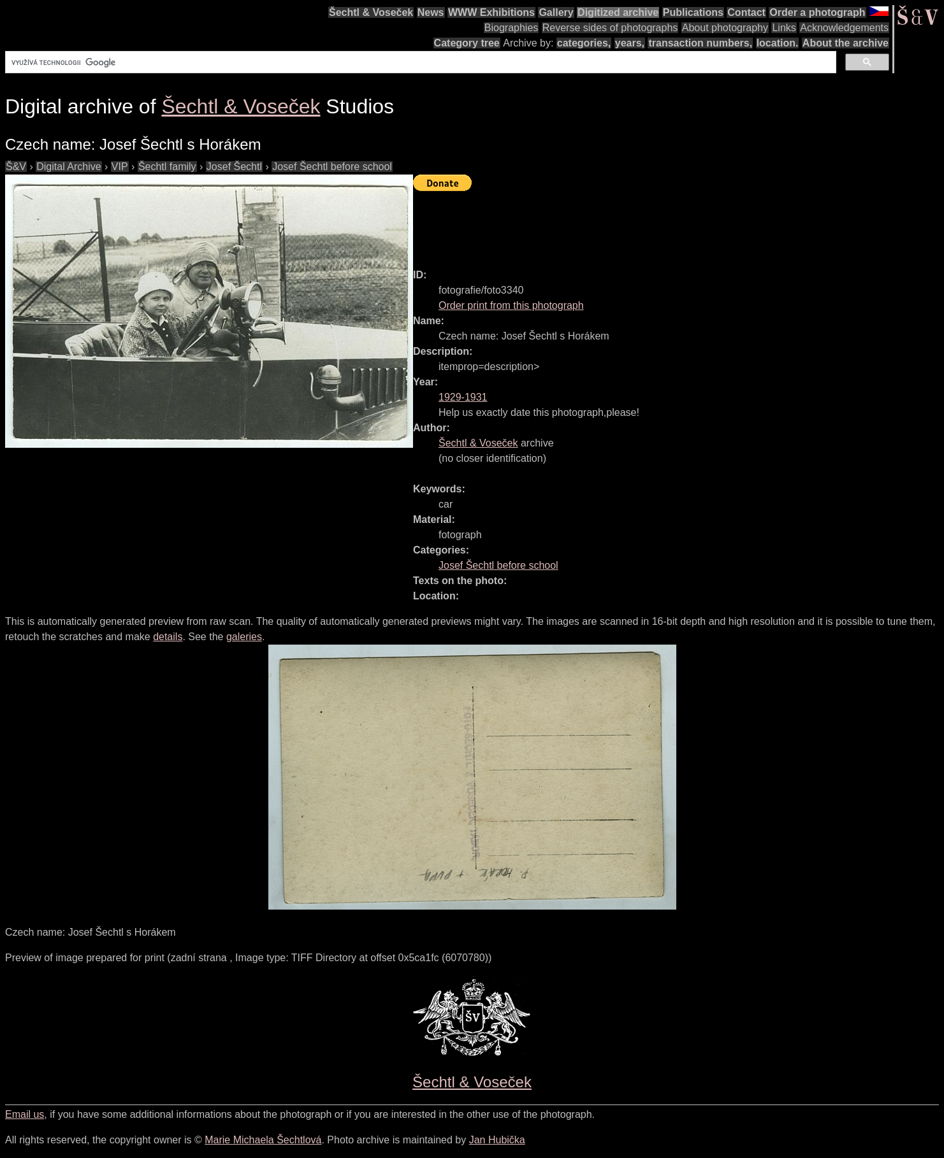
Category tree (467, 43)
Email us (24, 1114)
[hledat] (419, 62)
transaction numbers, (700, 43)
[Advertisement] (645, 224)
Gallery (556, 12)
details (167, 636)
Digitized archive (617, 12)
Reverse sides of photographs (610, 27)
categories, (584, 43)
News (431, 12)
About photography (725, 27)
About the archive (845, 43)
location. (778, 43)
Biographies (511, 27)
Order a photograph (817, 12)
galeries (244, 636)
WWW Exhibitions (491, 12)
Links (783, 27)
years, (629, 43)
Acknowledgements (844, 27)
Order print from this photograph (511, 305)
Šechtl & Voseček (371, 12)
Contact (746, 12)
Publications (693, 12)
